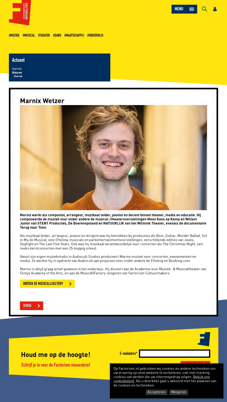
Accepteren (156, 392)
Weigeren (178, 392)
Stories (18, 76)
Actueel (18, 60)
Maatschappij (75, 35)
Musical (29, 35)
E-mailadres (128, 353)
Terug (27, 306)
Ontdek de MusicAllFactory (43, 284)
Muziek (15, 35)
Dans (57, 35)
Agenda (17, 68)
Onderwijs (96, 35)
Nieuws (17, 72)
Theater (44, 35)
